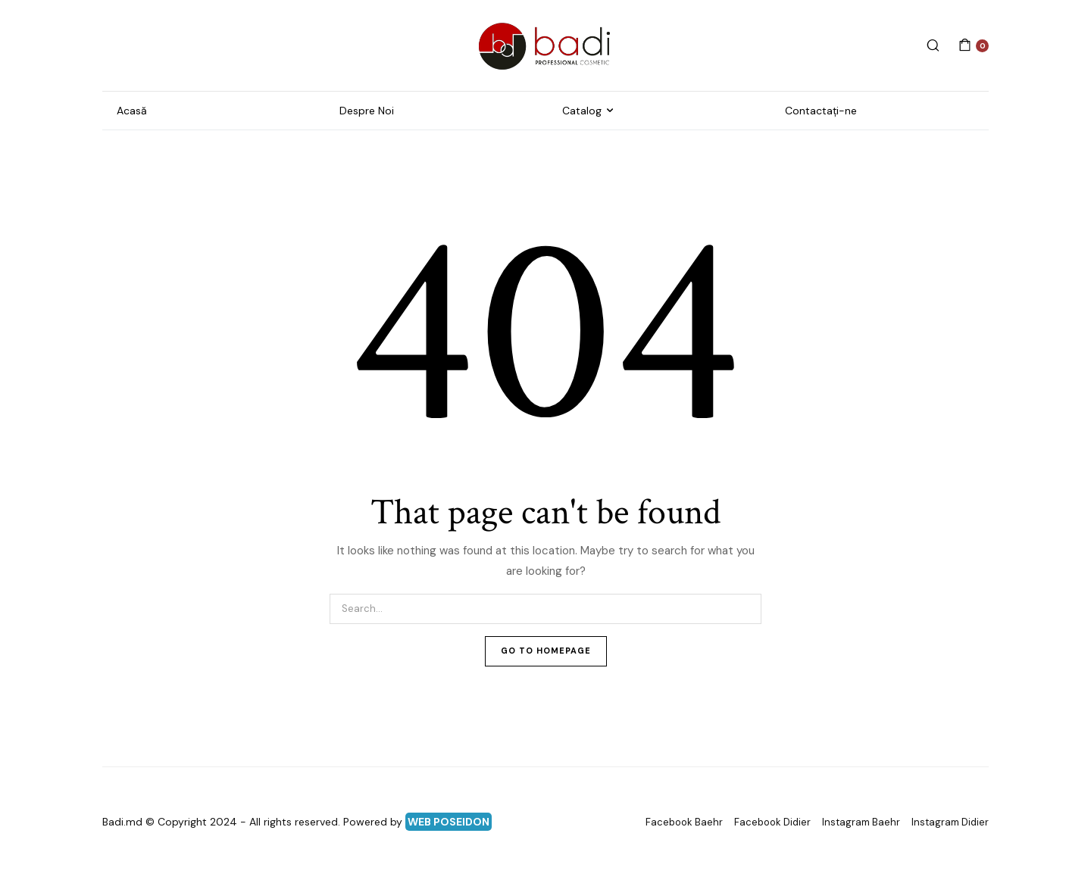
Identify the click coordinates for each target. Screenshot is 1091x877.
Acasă (132, 110)
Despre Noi (366, 110)
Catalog (582, 110)
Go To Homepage (546, 650)
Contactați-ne (821, 110)
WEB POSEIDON (448, 822)
